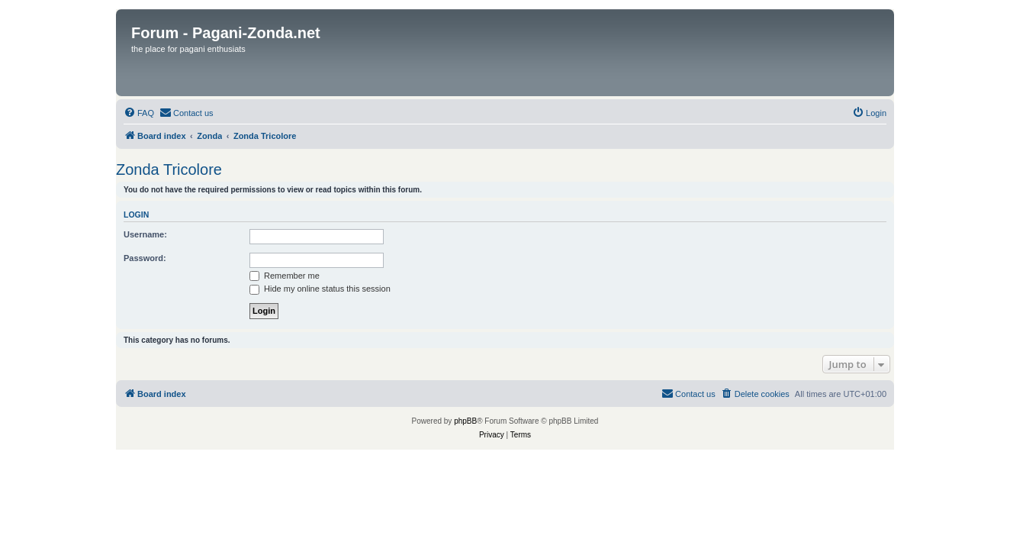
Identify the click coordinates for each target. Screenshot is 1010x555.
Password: (145, 258)
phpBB (465, 421)
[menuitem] (139, 113)
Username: (145, 234)
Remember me (284, 275)
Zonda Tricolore (169, 169)
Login (136, 214)
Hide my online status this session (320, 288)
